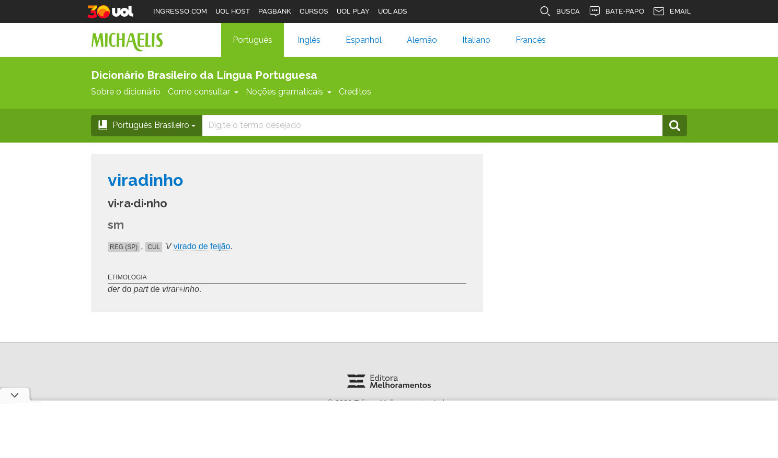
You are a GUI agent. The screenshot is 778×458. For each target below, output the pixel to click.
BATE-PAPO (616, 11)
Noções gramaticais (288, 92)
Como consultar (203, 92)
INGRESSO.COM (180, 11)
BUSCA (559, 11)
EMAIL (672, 11)
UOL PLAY (353, 11)
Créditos (355, 92)
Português (252, 40)
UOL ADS (392, 11)
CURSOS (314, 11)
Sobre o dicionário (126, 92)
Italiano (476, 40)
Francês (531, 40)
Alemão (422, 40)
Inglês (309, 40)
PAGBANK (274, 11)
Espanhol (364, 40)
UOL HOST (232, 11)
